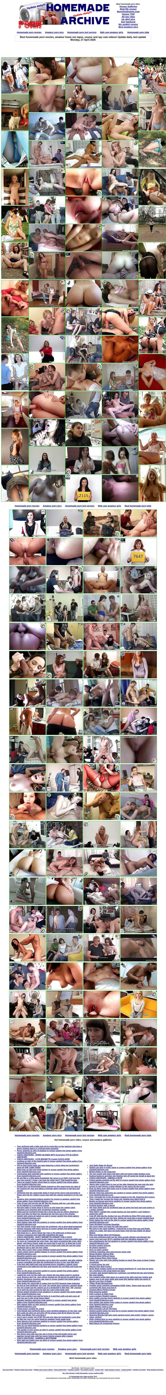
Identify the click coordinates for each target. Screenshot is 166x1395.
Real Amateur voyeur (112, 1369)
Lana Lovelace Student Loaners (103, 1296)
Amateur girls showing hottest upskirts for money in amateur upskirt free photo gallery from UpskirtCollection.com (48, 1200)
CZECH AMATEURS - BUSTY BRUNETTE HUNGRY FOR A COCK (44, 1237)
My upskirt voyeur (128, 24)
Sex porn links (8, 1369)
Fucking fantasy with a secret (102, 1205)
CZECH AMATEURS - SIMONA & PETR (105, 1178)
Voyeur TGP (128, 14)
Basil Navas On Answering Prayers (104, 1323)
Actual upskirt (126, 1369)
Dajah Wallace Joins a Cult (100, 1307)
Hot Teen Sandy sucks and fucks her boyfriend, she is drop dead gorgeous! (49, 1227)
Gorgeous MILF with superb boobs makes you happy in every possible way (49, 1239)
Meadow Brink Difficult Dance (102, 1256)
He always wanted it (97, 1248)
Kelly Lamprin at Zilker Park (101, 1294)
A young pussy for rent (99, 1264)
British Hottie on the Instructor (102, 1172)
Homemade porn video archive (82, 1376)
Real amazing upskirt (98, 1292)
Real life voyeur (128, 9)
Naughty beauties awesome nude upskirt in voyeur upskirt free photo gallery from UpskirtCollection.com (47, 1301)
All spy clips (128, 16)
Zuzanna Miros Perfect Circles (102, 1290)
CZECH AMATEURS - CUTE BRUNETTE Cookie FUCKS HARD (43, 1159)
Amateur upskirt (73, 1369)
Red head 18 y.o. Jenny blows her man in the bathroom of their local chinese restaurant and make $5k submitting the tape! (46, 1234)
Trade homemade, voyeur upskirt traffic (89, 1373)
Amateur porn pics (54, 32)
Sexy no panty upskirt (98, 1250)
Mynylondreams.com (128, 11)
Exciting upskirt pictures (100, 1245)
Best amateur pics (128, 27)
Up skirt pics (128, 19)
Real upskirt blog (60, 1369)
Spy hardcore (128, 21)
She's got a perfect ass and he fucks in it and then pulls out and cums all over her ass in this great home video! (48, 1297)
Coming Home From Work (28, 1220)
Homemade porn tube (138, 32)
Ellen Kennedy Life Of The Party (103, 1309)
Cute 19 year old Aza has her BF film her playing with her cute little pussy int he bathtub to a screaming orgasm (48, 1204)
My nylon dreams (69, 1373)
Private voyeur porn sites (23, 1369)
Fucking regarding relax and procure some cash (110, 1252)
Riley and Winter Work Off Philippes (104, 1235)
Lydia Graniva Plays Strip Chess (103, 1258)
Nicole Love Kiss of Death (100, 1281)
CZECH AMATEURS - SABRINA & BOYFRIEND (37, 1338)
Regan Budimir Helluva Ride (101, 1254)
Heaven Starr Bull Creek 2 (100, 1267)
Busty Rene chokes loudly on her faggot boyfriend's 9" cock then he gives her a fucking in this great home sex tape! (121, 1270)
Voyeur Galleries (128, 6)
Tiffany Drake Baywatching (100, 1283)
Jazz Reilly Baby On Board (100, 1165)
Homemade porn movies (29, 32)
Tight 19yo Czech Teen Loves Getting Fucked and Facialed (42, 1250)
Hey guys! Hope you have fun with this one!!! (108, 1227)
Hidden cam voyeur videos (43, 1369)
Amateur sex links (139, 1369)
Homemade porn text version (81, 32)
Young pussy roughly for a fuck (30, 1309)
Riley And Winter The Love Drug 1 (31, 1315)
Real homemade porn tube (138, 506)
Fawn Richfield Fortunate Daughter (104, 1224)
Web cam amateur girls (111, 32)
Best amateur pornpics (155, 1369)
